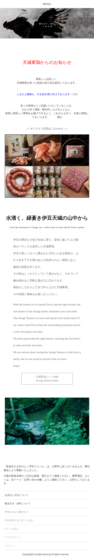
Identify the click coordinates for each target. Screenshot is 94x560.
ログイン (9, 545)
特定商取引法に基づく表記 (19, 520)
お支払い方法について (16, 495)
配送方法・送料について (18, 503)
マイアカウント (13, 537)
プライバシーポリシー (16, 512)
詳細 (75, 94)
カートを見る (12, 529)
